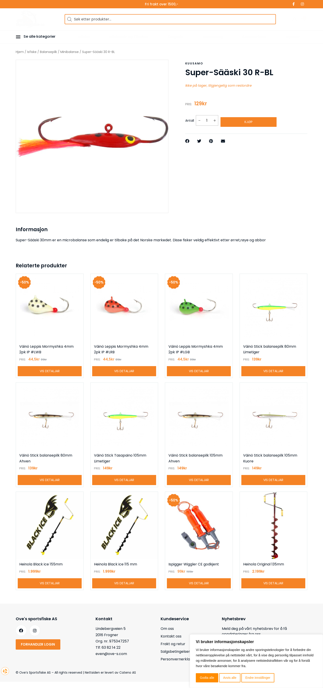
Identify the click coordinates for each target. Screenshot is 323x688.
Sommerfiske (254, 37)
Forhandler (56, 4)
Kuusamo (194, 63)
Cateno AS (127, 679)
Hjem (20, 52)
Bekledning (213, 37)
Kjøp (248, 119)
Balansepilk (48, 52)
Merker (36, 4)
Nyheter (293, 37)
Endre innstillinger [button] (257, 677)
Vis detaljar (50, 372)
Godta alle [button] (207, 677)
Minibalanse (69, 52)
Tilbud (21, 4)
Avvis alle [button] (229, 677)
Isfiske (83, 37)
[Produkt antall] (207, 119)
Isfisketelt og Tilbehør (128, 37)
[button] (19, 36)
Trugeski (175, 37)
